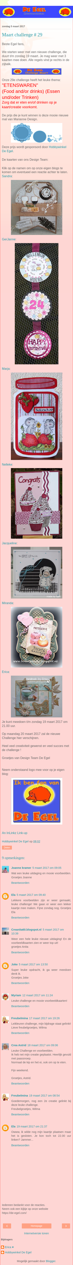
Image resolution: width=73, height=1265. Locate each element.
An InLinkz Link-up (14, 833)
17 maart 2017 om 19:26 (44, 1018)
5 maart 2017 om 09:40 (31, 894)
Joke (14, 964)
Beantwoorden (20, 882)
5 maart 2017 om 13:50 (33, 964)
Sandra (7, 176)
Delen (7, 847)
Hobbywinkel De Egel (18, 1252)
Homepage (36, 1226)
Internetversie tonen (36, 1233)
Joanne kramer (21, 867)
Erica (5, 672)
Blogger (50, 1261)
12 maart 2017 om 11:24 (37, 995)
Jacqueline (9, 543)
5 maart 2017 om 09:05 (46, 867)
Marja (6, 368)
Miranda (7, 603)
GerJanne (9, 239)
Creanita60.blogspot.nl (26, 929)
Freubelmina (19, 1018)
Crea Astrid (18, 1045)
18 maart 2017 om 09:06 (42, 1045)
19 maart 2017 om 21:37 (32, 1126)
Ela (13, 894)
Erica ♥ (9, 1247)
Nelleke (7, 464)
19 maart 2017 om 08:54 (44, 1095)
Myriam (16, 995)
